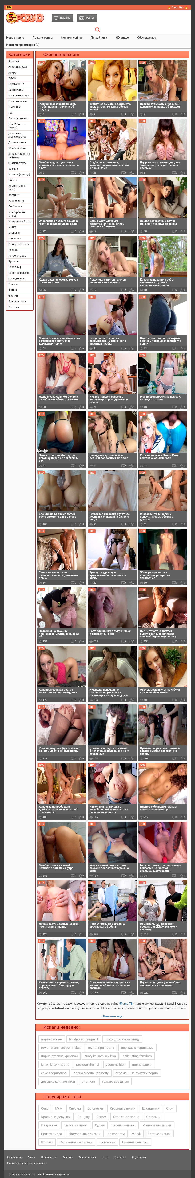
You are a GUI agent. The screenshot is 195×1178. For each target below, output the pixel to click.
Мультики (14, 238)
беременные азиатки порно (136, 1073)
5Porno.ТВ (126, 1003)
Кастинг (13, 195)
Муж (58, 1108)
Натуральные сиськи (85, 1134)
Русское (13, 261)
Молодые (14, 232)
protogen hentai (87, 1064)
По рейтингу (99, 37)
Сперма (75, 1108)
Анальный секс (17, 66)
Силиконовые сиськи (76, 1142)
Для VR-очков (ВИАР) (17, 126)
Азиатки (13, 61)
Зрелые (13, 168)
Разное (12, 249)
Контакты (120, 1157)
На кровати (116, 1134)
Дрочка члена (17, 142)
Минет (12, 227)
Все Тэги (13, 307)
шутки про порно (101, 1048)
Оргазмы (153, 1117)
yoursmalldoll (115, 1064)
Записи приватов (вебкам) (19, 155)
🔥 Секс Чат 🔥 (177, 7)
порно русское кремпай (59, 1056)
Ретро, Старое (17, 255)
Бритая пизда (51, 1134)
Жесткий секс (17, 148)
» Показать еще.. (112, 1016)
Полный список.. (135, 1142)
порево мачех (51, 1039)
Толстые (13, 284)
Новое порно (15, 37)
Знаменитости (17, 163)
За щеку (84, 1117)
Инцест (12, 180)
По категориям (43, 37)
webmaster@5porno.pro (58, 1174)
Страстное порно (126, 1117)
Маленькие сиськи (156, 1125)
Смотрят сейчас (71, 37)
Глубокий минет (76, 1125)
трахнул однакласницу (122, 1039)
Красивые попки (122, 1108)
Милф (136, 1134)
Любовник (107, 1142)
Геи (10, 112)
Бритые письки (159, 1134)
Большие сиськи (18, 95)
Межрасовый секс (19, 221)
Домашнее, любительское (17, 135)
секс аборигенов (54, 1073)
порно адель (141, 1064)
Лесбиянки (15, 206)
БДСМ (12, 78)
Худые (100, 1125)
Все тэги (67, 1157)
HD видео (122, 37)
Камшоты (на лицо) (16, 187)
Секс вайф (14, 267)
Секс (44, 1108)
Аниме (12, 72)
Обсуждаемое (146, 37)
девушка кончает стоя (58, 1081)
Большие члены (18, 101)
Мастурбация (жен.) (16, 214)
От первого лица (18, 244)
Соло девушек (17, 278)
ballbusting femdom (137, 1056)
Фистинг (13, 295)
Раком (101, 1117)
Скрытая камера (19, 272)
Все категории (17, 301)
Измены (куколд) (19, 174)
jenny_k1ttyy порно (55, 1064)
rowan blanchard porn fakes (61, 1048)
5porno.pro (29, 1174)
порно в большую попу (91, 1073)
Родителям (139, 1157)
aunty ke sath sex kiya (100, 1056)
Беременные (16, 84)
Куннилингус (16, 200)
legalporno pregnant (83, 1039)
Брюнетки (95, 1108)
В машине (14, 106)
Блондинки (150, 1108)
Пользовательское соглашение (26, 1163)
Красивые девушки (56, 1117)
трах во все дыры (115, 1081)
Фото (105, 1157)
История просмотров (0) (22, 45)
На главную (14, 1157)
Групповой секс (18, 118)
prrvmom (88, 1081)
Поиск (31, 1157)
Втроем (47, 1142)
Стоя (169, 1108)
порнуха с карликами (137, 1048)
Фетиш (12, 289)
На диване (49, 1125)
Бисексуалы (16, 89)
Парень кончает (123, 1125)
